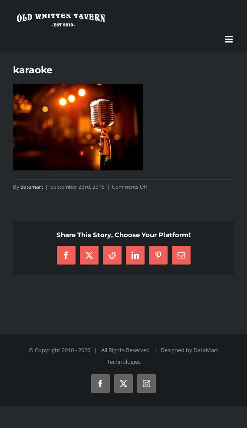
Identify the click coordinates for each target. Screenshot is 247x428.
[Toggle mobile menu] (229, 39)
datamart (31, 186)
